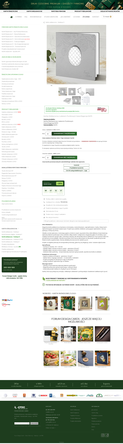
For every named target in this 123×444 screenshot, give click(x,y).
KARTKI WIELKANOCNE (34, 11)
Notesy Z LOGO (6, 178)
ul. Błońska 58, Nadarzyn (52, 425)
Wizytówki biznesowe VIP (9, 176)
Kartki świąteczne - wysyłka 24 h (11, 51)
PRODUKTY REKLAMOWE (83, 11)
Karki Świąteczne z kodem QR (10, 69)
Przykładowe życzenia (76, 168)
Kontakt (95, 17)
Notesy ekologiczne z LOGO (10, 144)
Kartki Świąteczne (74, 413)
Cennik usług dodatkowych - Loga (76, 170)
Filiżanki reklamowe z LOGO (10, 159)
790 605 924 (63, 202)
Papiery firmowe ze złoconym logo (11, 185)
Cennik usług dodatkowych (9, 214)
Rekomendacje (35, 17)
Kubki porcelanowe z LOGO (11, 124)
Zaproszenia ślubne (7, 204)
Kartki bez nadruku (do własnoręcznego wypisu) (15, 64)
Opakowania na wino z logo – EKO (11, 79)
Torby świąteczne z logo (8, 91)
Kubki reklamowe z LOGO (9, 127)
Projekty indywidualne (8, 244)
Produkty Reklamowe (75, 418)
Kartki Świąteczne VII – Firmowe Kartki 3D (14, 46)
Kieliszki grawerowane (8, 151)
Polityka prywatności (96, 421)
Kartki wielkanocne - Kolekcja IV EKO (12, 239)
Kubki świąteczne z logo (8, 96)
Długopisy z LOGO (7, 117)
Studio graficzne (51, 17)
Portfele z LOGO (6, 141)
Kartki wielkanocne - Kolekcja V (10, 242)
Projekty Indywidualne (75, 421)
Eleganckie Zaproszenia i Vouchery (11, 173)
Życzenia (86, 17)
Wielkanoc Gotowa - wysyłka (11, 246)
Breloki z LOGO (6, 119)
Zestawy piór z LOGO (8, 137)
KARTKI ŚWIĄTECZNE (10, 11)
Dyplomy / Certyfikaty (8, 188)
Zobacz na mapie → (51, 428)
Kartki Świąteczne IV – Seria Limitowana (16, 39)
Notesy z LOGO (6, 103)
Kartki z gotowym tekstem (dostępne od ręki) (14, 61)
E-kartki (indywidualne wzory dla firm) (12, 66)
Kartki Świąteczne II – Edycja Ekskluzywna (13, 34)
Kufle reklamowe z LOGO (9, 156)
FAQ (25, 17)
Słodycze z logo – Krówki (9, 132)
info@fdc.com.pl (50, 412)
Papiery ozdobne (6, 190)
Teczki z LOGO (6, 146)
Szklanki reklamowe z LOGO (9, 154)
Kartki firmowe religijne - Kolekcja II (12, 234)
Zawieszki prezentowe (8, 81)
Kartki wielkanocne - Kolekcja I (10, 232)
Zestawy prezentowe (8, 84)
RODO (93, 427)
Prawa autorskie (95, 424)
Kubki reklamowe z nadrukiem (10, 149)
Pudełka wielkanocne (8, 249)
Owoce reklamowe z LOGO (9, 129)
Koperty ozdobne (7, 195)
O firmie (18, 17)
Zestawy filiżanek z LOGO (9, 161)
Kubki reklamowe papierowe (10, 134)
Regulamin (94, 418)
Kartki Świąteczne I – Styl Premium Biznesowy (15, 31)
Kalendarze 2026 (6, 98)
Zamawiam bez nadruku (64, 157)
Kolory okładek (6, 212)
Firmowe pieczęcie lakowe (9, 193)
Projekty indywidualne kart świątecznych (13, 49)
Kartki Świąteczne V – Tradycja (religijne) (13, 41)
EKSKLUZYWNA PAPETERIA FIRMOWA (15, 167)
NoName (61, 442)
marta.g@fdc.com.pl (51, 422)
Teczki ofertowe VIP (7, 171)
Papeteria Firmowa (75, 415)
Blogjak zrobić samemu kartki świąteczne (12, 218)
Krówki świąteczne (7, 86)
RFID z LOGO (5, 122)
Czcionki (76, 17)
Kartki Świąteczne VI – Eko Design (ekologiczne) (15, 44)
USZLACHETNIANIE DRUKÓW (110, 11)
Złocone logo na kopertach (9, 183)
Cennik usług (95, 413)
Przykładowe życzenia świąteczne (11, 210)
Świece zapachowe (7, 89)
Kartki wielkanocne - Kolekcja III (11, 237)
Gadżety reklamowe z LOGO (11, 112)
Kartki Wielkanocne (75, 410)
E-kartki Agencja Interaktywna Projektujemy (14, 251)
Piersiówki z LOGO (7, 114)
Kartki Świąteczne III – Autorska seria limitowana (15, 36)
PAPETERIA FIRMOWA (58, 11)
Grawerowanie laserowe (9, 221)
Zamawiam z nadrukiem (64, 133)
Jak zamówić (65, 17)
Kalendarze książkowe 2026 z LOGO (12, 101)
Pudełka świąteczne (7, 93)
